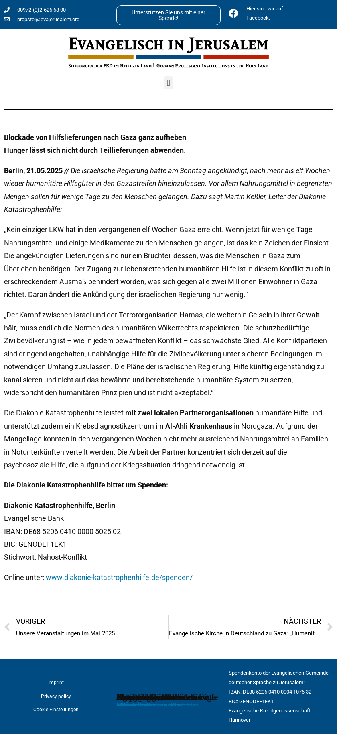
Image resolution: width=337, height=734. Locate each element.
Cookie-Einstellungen (56, 709)
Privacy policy (56, 696)
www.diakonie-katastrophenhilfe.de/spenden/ (119, 577)
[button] (168, 82)
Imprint (56, 682)
